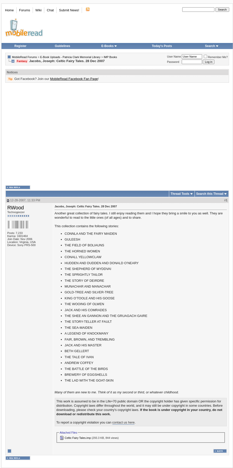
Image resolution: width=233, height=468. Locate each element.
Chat (50, 10)
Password (173, 61)
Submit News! (69, 10)
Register (20, 46)
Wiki (38, 10)
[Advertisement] (47, 134)
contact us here (123, 422)
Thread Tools (180, 194)
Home (9, 10)
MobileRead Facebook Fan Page (74, 79)
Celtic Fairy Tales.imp (78, 437)
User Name (174, 56)
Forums (24, 10)
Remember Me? (216, 57)
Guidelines (62, 46)
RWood (15, 207)
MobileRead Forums (24, 57)
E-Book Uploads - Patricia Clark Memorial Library (70, 57)
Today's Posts (162, 46)
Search (212, 46)
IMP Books (110, 57)
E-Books (109, 46)
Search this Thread (209, 194)
